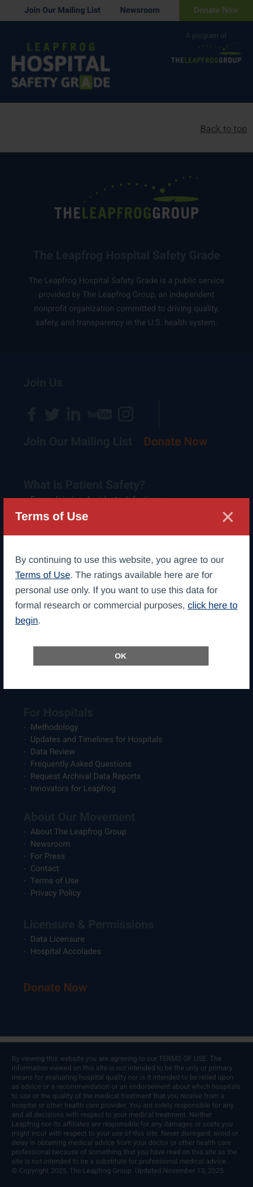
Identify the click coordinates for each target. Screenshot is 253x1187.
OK (121, 656)
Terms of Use (42, 575)
